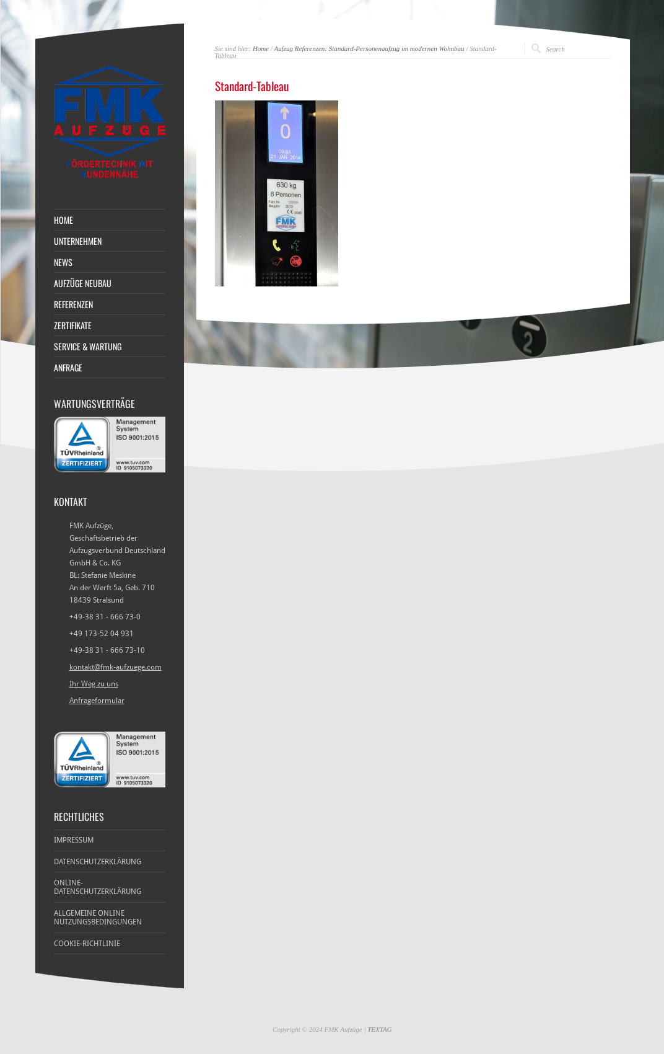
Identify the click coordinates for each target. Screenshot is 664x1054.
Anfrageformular (96, 700)
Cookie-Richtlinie (87, 943)
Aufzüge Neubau (82, 283)
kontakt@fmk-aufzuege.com (115, 667)
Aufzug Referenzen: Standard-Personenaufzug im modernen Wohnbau (369, 48)
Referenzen (73, 304)
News (63, 262)
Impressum (74, 840)
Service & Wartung (87, 346)
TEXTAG (379, 1029)
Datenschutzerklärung (97, 861)
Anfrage (68, 367)
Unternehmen (78, 241)
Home (261, 48)
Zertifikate (73, 325)
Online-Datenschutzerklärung (97, 887)
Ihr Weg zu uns (93, 684)
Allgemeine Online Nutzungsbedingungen (98, 917)
